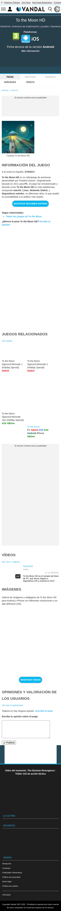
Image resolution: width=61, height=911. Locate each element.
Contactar (6, 868)
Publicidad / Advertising (12, 872)
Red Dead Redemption (42, 2)
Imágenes (10, 82)
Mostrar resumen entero (30, 203)
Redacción (6, 863)
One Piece (26, 2)
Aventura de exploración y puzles (30, 26)
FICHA (10, 77)
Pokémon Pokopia (12, 2)
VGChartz (6, 895)
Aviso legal (6, 881)
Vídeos (30, 82)
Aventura (56, 26)
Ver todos (7, 340)
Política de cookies (10, 886)
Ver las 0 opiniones (12, 705)
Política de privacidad (11, 877)
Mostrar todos (30, 680)
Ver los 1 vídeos (11, 561)
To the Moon (33, 426)
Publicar (8, 742)
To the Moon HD (30, 20)
